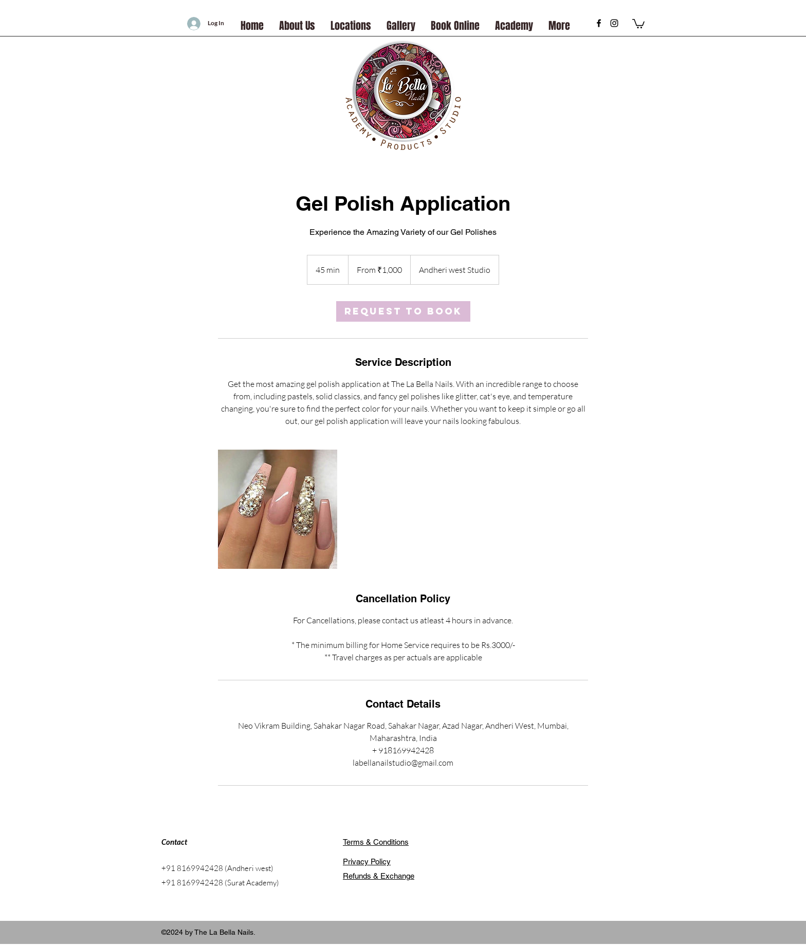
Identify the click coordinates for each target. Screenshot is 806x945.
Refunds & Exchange (378, 876)
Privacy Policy (367, 861)
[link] (403, 311)
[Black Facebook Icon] (599, 23)
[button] (638, 23)
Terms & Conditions (376, 842)
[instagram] (614, 23)
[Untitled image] (277, 509)
